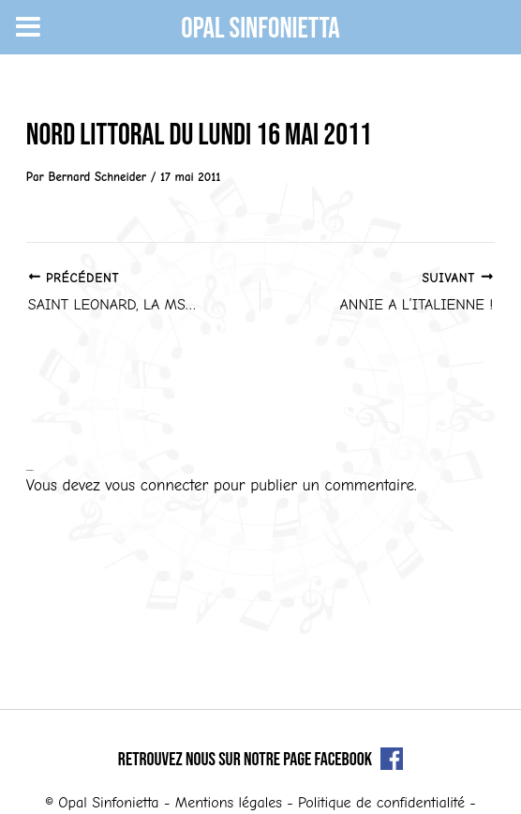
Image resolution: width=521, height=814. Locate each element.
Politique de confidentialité (381, 802)
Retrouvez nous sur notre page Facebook (260, 759)
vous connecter (156, 485)
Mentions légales (228, 802)
